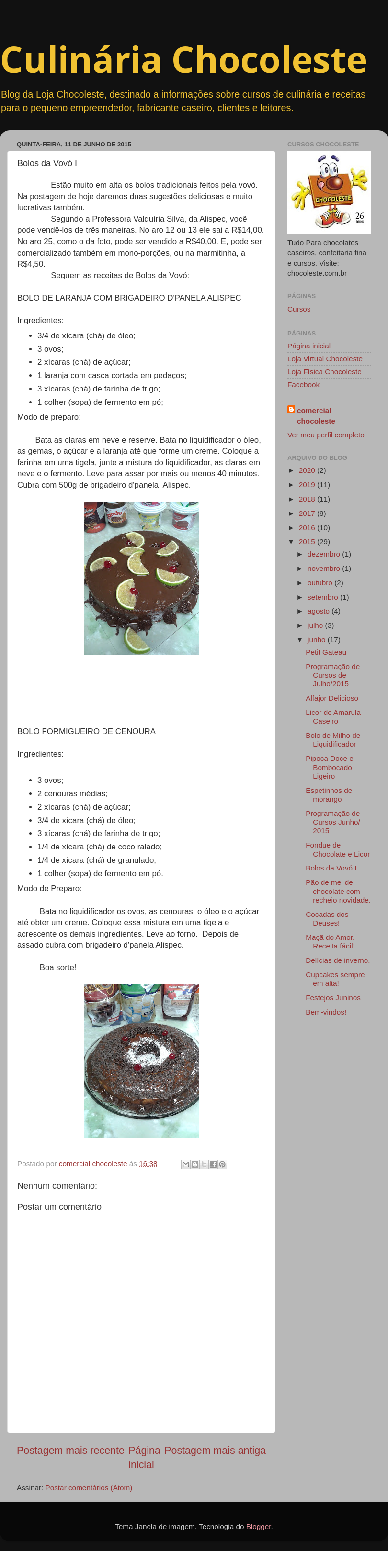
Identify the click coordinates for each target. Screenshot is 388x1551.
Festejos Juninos (333, 997)
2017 (308, 513)
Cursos (298, 309)
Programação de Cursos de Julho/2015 (333, 675)
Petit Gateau (326, 652)
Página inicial (309, 346)
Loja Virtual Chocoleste (325, 359)
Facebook (303, 384)
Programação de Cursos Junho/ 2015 (333, 822)
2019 (308, 484)
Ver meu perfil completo (326, 435)
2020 (308, 470)
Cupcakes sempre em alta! (335, 979)
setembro (324, 597)
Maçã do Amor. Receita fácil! (330, 941)
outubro (321, 583)
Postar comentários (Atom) (89, 1488)
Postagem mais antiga (215, 1450)
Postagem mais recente (71, 1450)
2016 (308, 528)
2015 (308, 541)
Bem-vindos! (326, 1012)
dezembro (325, 554)
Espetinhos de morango (329, 794)
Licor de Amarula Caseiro (333, 716)
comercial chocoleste (316, 415)
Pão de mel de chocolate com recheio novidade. (338, 891)
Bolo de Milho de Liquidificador (333, 739)
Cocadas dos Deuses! (327, 918)
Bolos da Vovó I (331, 868)
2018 (308, 499)
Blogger (258, 1526)
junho (318, 640)
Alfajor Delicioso (332, 698)
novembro (325, 568)
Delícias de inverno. (338, 960)
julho (316, 625)
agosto (319, 611)
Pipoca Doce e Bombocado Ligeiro (330, 767)
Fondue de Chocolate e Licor (338, 849)
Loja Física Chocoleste (324, 372)
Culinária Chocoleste (183, 58)
